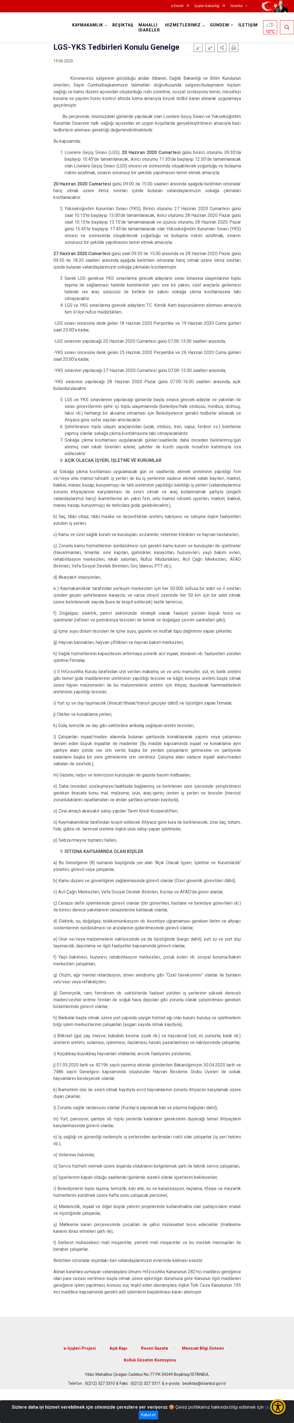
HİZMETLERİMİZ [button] (183, 25)
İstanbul (236, 6)
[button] (221, 47)
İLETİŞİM (248, 25)
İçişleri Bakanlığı (207, 6)
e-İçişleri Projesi (79, 1348)
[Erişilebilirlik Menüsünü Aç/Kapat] (278, 1407)
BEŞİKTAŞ (122, 25)
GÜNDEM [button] (219, 25)
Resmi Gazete (154, 1348)
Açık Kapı (118, 1348)
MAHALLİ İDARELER (149, 28)
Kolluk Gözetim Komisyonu (150, 1360)
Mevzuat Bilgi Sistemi (203, 1348)
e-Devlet (177, 6)
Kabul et (148, 1415)
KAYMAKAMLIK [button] (87, 25)
